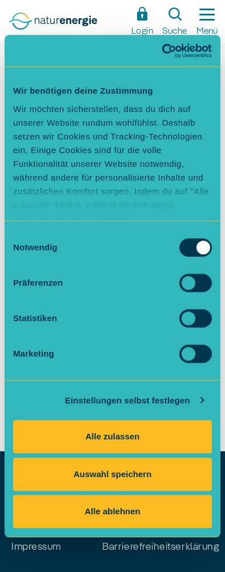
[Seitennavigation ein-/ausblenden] (207, 21)
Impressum (36, 547)
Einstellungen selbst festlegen (127, 400)
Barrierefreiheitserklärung (160, 547)
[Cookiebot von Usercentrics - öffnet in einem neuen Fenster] (162, 50)
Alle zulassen (112, 436)
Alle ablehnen (112, 511)
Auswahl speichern (113, 474)
